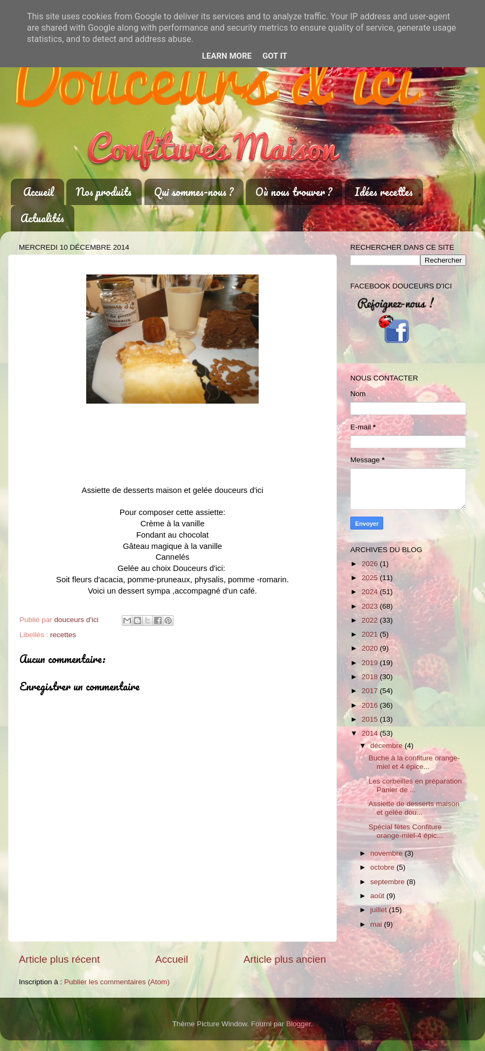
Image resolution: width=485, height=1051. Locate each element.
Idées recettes (384, 192)
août (378, 896)
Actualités (42, 218)
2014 (371, 733)
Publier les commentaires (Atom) (117, 982)
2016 (371, 705)
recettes (63, 635)
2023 (371, 606)
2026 (371, 564)
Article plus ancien (285, 959)
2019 (371, 663)
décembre (387, 746)
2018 (371, 677)
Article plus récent (59, 959)
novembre (387, 853)
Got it (274, 56)
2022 (371, 620)
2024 (371, 592)
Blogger (298, 1024)
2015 (371, 719)
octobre (383, 867)
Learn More (227, 56)
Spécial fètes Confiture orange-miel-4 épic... (406, 831)
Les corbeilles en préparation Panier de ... (415, 785)
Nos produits (103, 192)
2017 (371, 691)
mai (377, 924)
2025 (371, 578)
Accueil (38, 192)
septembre (388, 882)
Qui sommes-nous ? (193, 192)
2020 (371, 648)
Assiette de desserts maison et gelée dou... (414, 808)
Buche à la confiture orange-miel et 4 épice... (414, 762)
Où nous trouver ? (293, 192)
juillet (379, 910)
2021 (371, 634)
